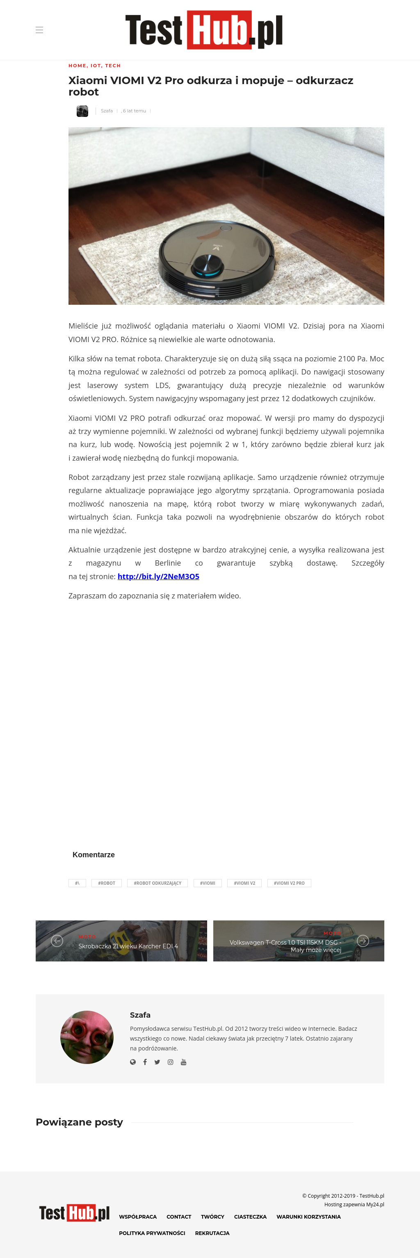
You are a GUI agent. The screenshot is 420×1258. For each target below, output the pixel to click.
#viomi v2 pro (289, 883)
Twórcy (212, 1217)
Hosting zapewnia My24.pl (354, 1204)
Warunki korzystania (308, 1217)
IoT (96, 65)
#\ (77, 883)
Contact (179, 1217)
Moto (87, 937)
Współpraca (138, 1217)
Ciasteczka (250, 1217)
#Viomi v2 (244, 883)
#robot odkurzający (157, 883)
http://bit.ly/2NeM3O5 (158, 576)
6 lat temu (134, 111)
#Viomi (207, 883)
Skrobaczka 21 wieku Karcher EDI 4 (128, 946)
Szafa (107, 111)
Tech (113, 65)
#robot (106, 883)
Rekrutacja (212, 1233)
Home (77, 65)
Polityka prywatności (152, 1233)
